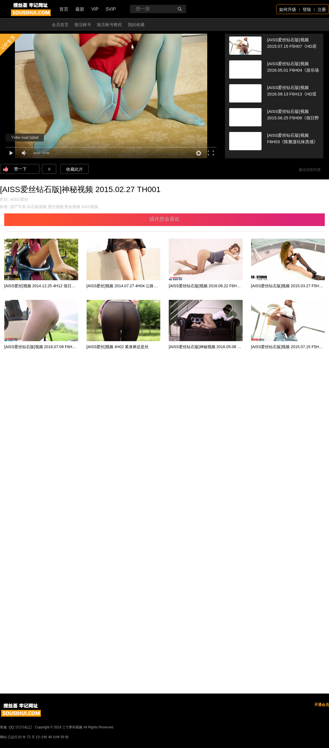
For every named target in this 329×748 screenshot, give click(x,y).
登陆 (307, 9)
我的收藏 (136, 24)
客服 (3, 727)
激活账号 (82, 24)
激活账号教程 (109, 24)
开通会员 (321, 705)
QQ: (21, 727)
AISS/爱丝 (19, 199)
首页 (63, 9)
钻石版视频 (37, 206)
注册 (321, 9)
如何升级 (287, 9)
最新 (79, 9)
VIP (95, 9)
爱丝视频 (56, 206)
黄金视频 (72, 206)
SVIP (110, 9)
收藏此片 (74, 169)
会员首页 (60, 24)
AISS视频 (89, 206)
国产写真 (18, 206)
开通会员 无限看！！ (26, 24)
